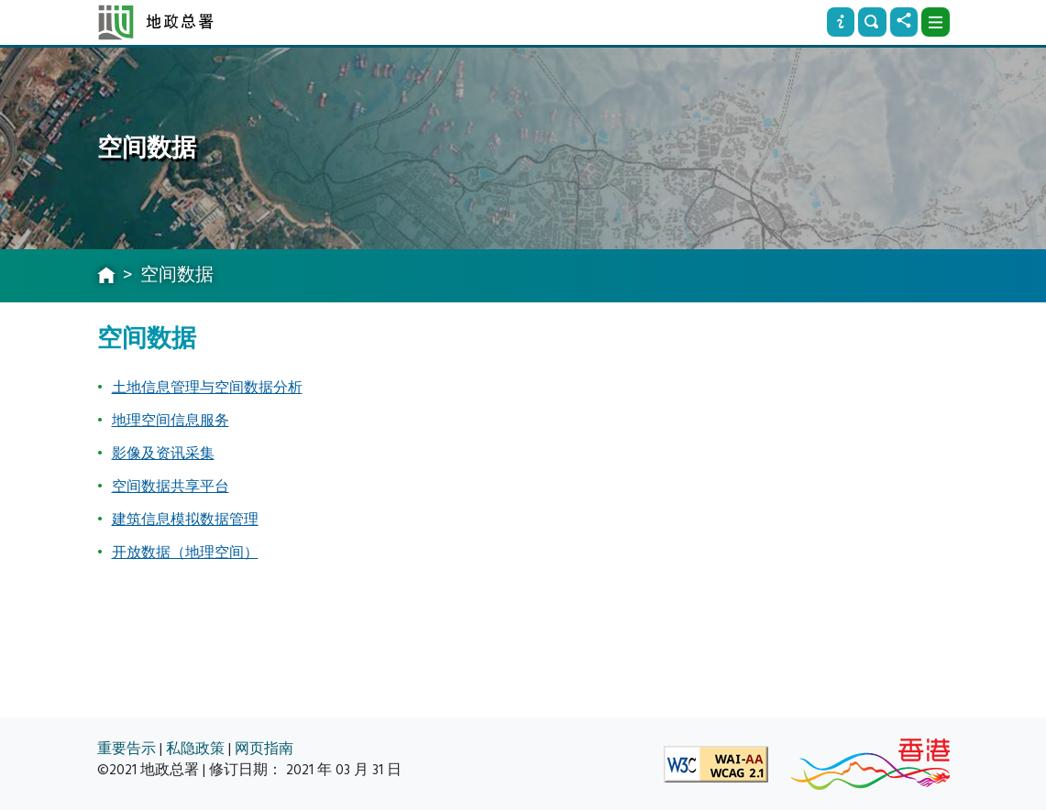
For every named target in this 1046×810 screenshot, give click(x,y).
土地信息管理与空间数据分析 (207, 388)
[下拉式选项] (935, 22)
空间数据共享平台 (170, 486)
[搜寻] (872, 22)
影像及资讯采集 (163, 453)
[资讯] (840, 22)
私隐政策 (195, 749)
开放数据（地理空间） (185, 552)
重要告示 (126, 749)
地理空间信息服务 (170, 420)
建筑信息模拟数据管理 (185, 519)
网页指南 (264, 749)
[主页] (106, 277)
